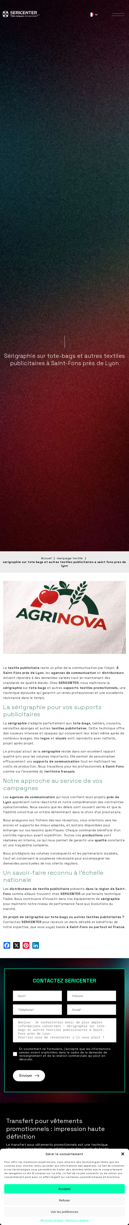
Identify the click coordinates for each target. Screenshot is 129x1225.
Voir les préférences (64, 1212)
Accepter (64, 1189)
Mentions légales (52, 1220)
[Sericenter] (21, 17)
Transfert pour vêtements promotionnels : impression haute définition (55, 1128)
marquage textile (70, 558)
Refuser (64, 1200)
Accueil (46, 558)
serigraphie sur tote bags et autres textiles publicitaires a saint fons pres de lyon (64, 564)
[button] (123, 1154)
